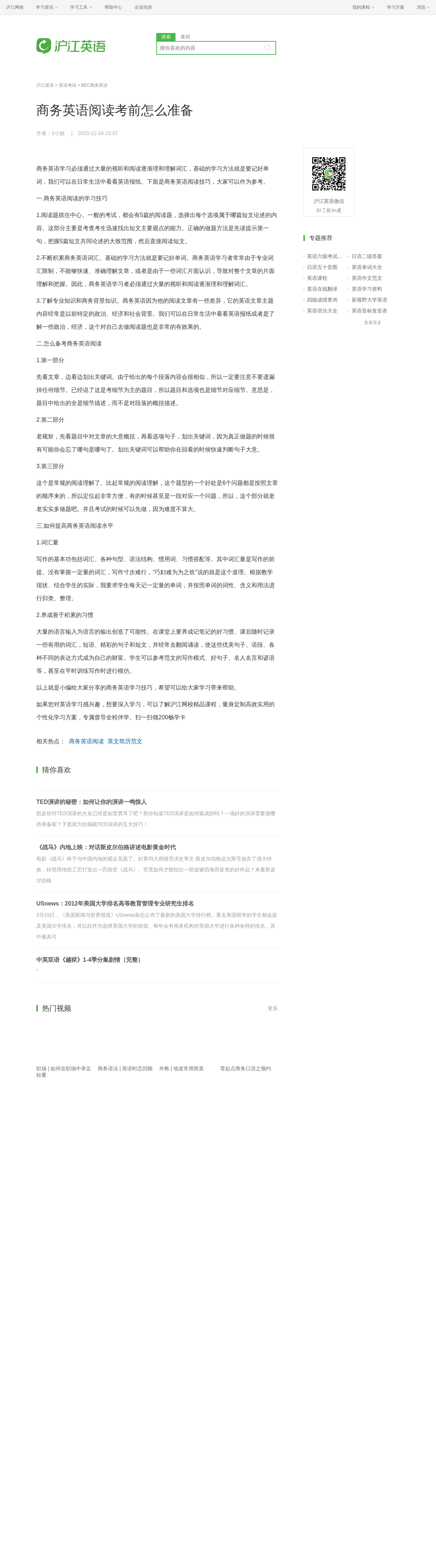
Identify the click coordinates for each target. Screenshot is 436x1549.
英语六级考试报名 (326, 256)
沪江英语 (45, 85)
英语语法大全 (322, 311)
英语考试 (67, 85)
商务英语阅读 (86, 741)
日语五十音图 (322, 267)
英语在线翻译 (322, 289)
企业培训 (143, 7)
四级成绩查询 (322, 300)
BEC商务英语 (94, 85)
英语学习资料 (367, 289)
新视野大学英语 (369, 300)
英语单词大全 (367, 267)
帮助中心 (113, 7)
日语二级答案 (367, 256)
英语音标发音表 (369, 311)
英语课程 (317, 278)
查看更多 (373, 322)
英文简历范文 (125, 741)
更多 (273, 1008)
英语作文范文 (367, 278)
